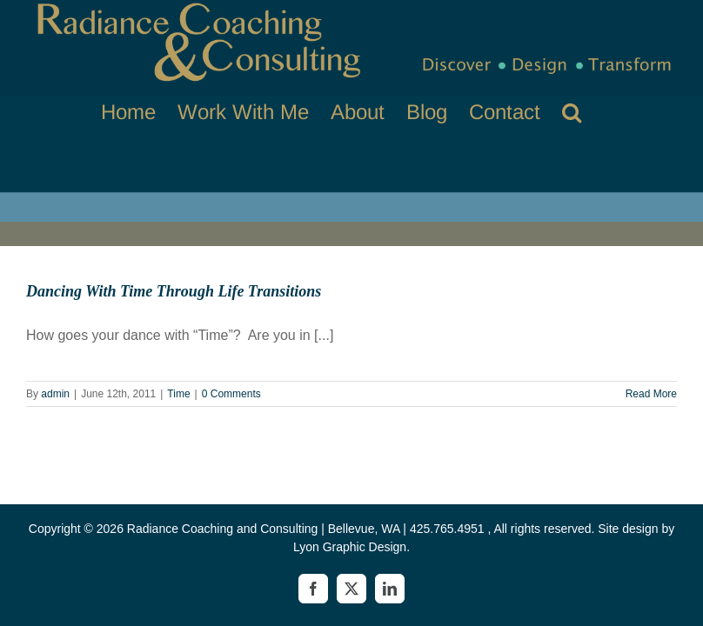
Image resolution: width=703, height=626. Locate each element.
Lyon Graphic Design (349, 547)
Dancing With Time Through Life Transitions (173, 291)
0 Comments (231, 394)
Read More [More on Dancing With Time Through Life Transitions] (651, 394)
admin (55, 394)
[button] (571, 112)
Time (178, 394)
